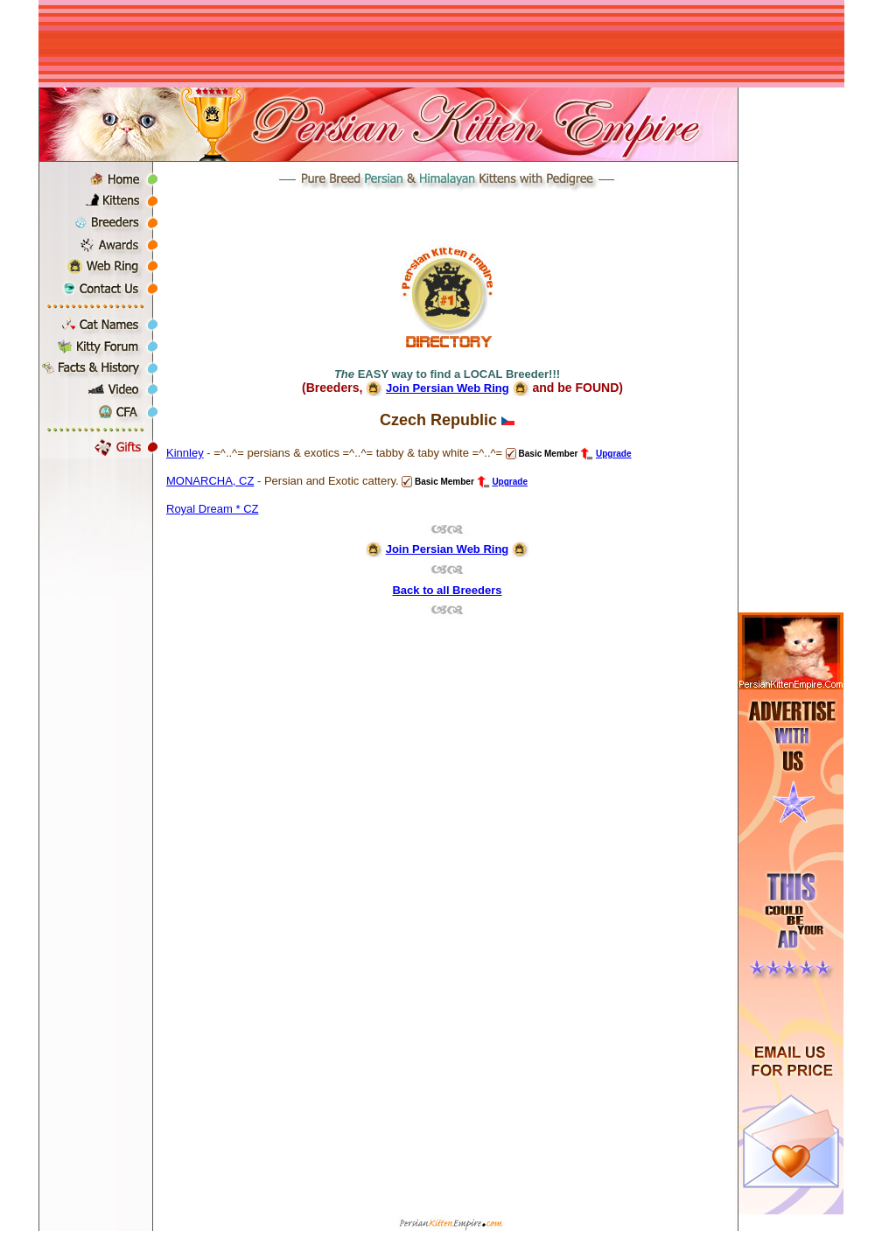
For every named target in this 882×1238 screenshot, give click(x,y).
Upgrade (614, 453)
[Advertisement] (441, 43)
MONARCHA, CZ (210, 480)
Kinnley (185, 452)
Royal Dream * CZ (212, 508)
